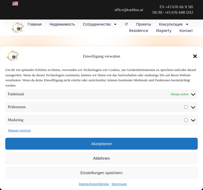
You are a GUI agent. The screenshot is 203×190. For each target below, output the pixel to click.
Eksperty (164, 30)
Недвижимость (62, 24)
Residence (138, 30)
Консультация (174, 24)
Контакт (186, 30)
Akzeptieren (101, 143)
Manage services (19, 130)
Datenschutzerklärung (94, 184)
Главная (34, 24)
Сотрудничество (100, 24)
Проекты (143, 24)
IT (126, 24)
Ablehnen (101, 158)
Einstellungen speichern (101, 172)
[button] (195, 56)
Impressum (119, 184)
